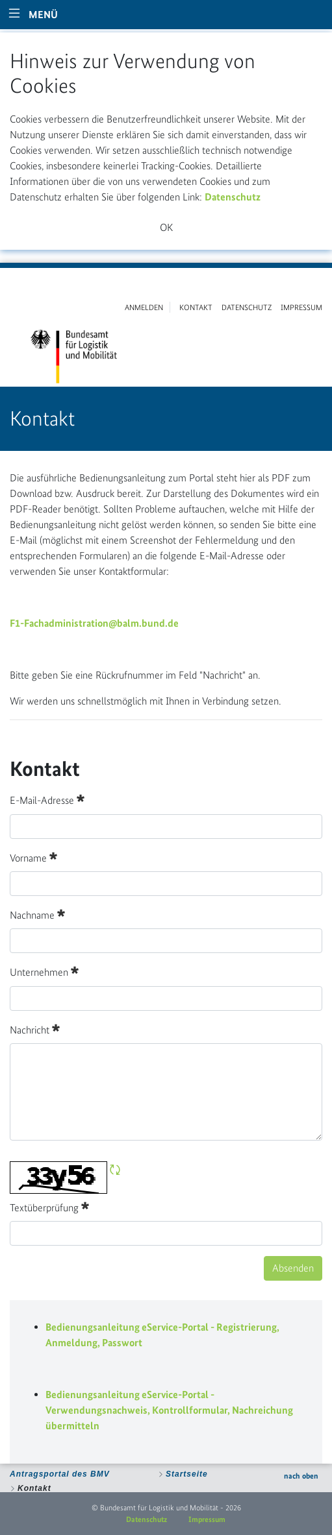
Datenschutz (233, 197)
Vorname (33, 856)
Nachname (37, 913)
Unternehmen (44, 970)
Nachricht (35, 1028)
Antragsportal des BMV (60, 1474)
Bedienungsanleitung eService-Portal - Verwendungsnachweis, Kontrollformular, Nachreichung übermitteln (169, 1410)
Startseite (187, 1474)
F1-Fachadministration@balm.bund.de (94, 623)
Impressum (206, 1519)
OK (166, 227)
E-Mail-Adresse (47, 799)
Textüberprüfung (49, 1206)
